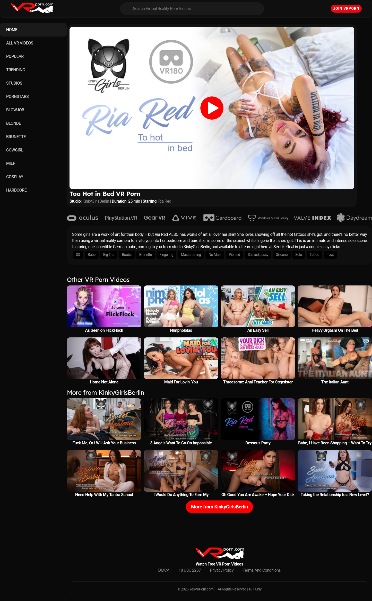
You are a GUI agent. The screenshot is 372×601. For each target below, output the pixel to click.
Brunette (145, 255)
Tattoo (314, 255)
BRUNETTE (16, 136)
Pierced (234, 255)
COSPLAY (14, 176)
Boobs (126, 255)
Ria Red (164, 201)
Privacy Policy (222, 570)
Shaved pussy (258, 255)
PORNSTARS (17, 96)
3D (78, 255)
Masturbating (191, 255)
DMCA (163, 570)
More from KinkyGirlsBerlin (219, 507)
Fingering (166, 255)
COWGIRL (14, 150)
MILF (10, 163)
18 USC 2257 (189, 570)
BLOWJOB (15, 109)
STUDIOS (14, 83)
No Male (215, 255)
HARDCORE (16, 190)
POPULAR (15, 56)
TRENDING (15, 69)
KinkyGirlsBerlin (95, 201)
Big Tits (108, 255)
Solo (298, 255)
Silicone (282, 255)
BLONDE (13, 123)
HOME (11, 29)
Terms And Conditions (262, 570)
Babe (92, 255)
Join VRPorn (346, 8)
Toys (330, 255)
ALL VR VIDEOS (19, 43)
